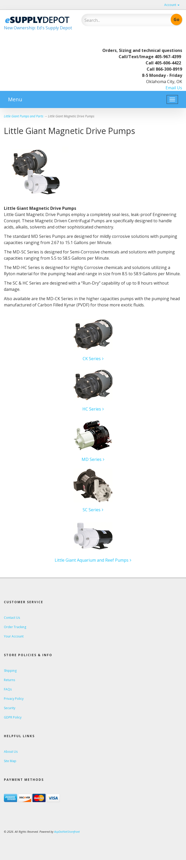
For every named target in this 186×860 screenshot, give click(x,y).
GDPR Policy (13, 717)
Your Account (14, 636)
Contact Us (12, 617)
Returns (9, 680)
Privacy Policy (14, 698)
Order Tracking (15, 627)
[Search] (116, 20)
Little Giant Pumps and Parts (23, 116)
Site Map (10, 761)
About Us (11, 751)
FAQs (8, 689)
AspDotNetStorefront (67, 832)
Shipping (10, 670)
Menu (15, 99)
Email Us (174, 88)
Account (172, 5)
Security (9, 708)
